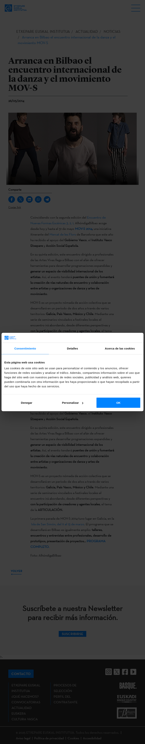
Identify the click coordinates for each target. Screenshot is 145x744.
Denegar (26, 402)
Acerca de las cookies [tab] (120, 348)
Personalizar (72, 402)
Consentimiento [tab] (25, 348)
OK (118, 402)
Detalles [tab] (72, 348)
